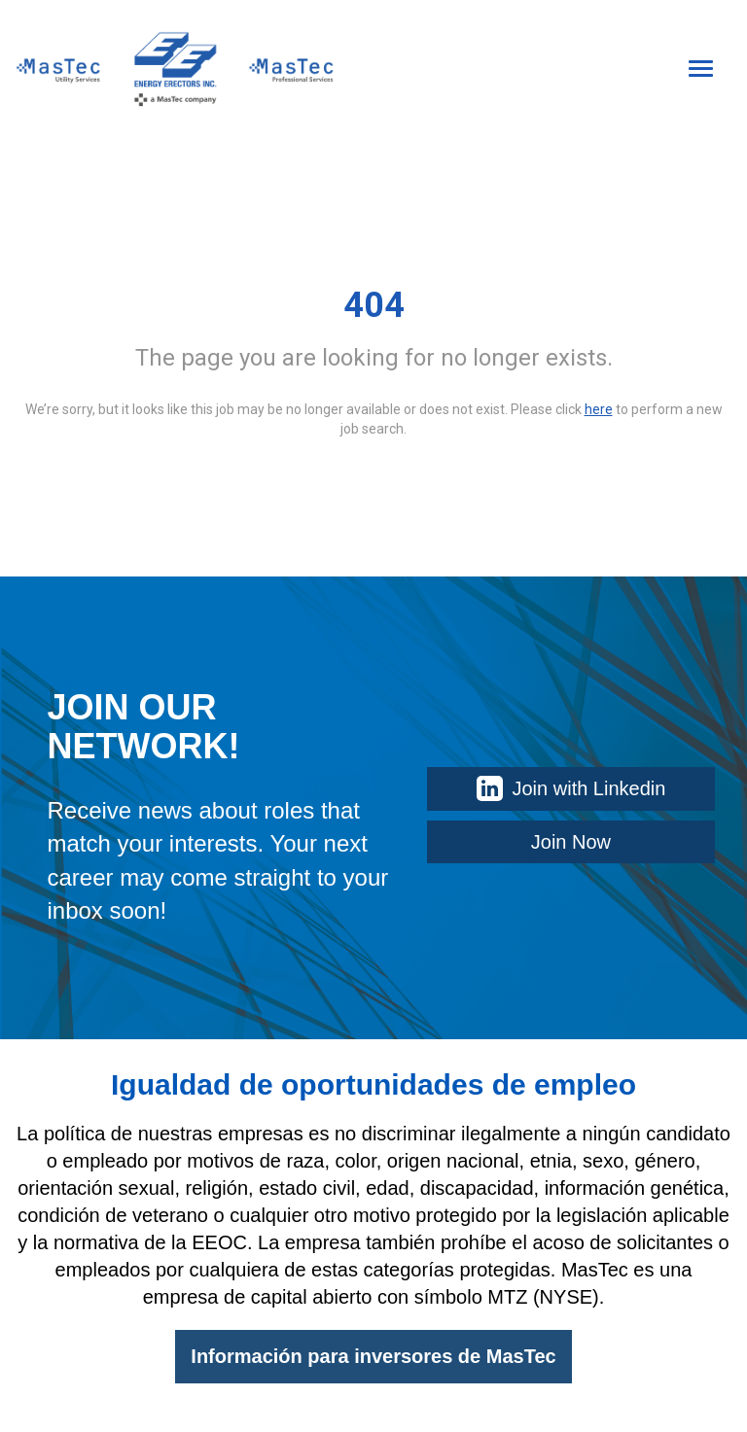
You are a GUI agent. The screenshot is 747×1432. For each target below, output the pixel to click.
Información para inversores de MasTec (373, 1356)
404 (374, 305)
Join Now (571, 842)
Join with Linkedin (571, 788)
